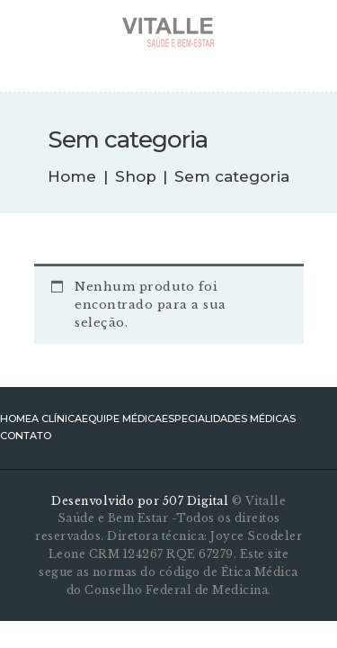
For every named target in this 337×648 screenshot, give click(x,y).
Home (72, 176)
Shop (135, 176)
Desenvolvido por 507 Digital (141, 501)
